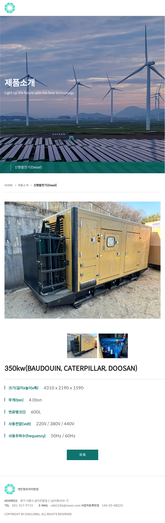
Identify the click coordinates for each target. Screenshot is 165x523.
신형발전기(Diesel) (28, 167)
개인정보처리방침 (28, 489)
